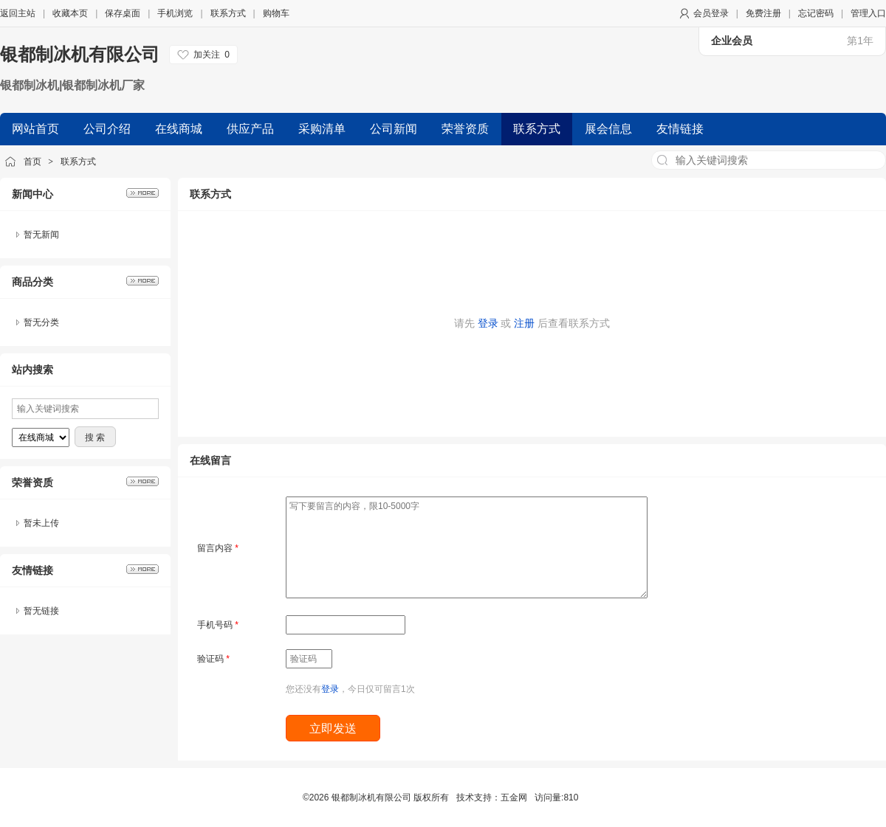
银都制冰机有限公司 (79, 54)
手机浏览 (175, 13)
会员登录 (711, 13)
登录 (488, 323)
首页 (32, 161)
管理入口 (868, 13)
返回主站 (17, 13)
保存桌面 (122, 13)
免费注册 (763, 13)
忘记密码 (816, 13)
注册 (524, 323)
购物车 (276, 13)
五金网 (514, 797)
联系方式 (228, 13)
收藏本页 (70, 13)
